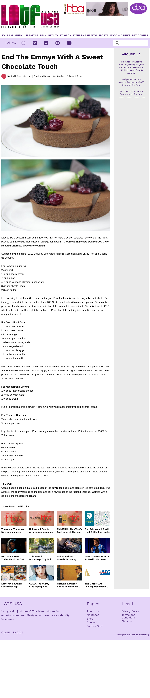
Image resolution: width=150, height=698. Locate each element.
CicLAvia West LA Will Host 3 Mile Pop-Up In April (97, 530)
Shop (90, 618)
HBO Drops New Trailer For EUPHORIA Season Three (13, 558)
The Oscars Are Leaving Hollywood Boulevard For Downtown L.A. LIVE (96, 585)
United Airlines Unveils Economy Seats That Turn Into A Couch (68, 558)
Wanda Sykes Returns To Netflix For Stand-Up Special (97, 558)
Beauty (53, 35)
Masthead (93, 614)
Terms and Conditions (129, 616)
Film (10, 35)
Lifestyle (31, 35)
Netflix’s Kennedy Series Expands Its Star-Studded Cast (67, 585)
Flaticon (127, 621)
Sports (103, 35)
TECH (43, 35)
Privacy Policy (130, 611)
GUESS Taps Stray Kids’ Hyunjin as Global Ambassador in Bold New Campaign (41, 585)
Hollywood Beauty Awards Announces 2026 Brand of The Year (40, 530)
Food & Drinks (120, 35)
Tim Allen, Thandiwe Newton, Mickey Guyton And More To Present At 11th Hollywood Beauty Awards (12, 530)
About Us (93, 611)
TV (3, 35)
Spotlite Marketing (139, 635)
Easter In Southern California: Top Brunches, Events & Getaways (12, 585)
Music (19, 35)
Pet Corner (140, 35)
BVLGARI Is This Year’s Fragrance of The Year (69, 530)
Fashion (65, 35)
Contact (92, 622)
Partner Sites (95, 626)
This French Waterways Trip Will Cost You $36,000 (40, 558)
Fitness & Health (85, 35)
